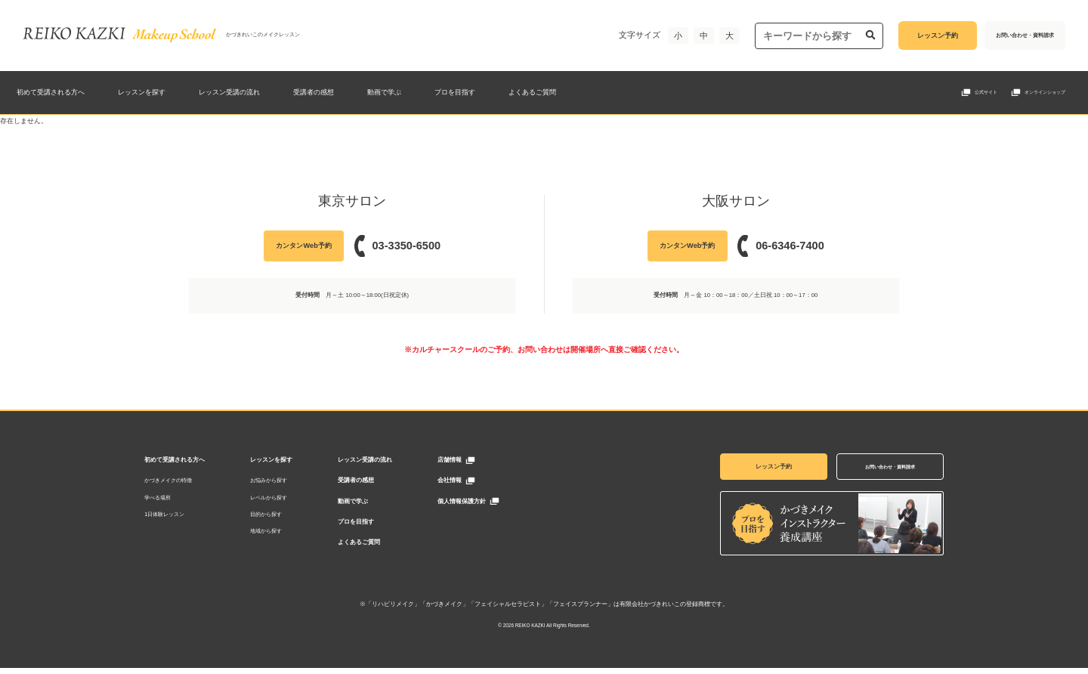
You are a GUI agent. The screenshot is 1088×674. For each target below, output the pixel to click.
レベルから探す (290, 499)
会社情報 (471, 482)
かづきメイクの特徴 (190, 482)
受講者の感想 (313, 92)
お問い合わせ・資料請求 (868, 467)
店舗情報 (471, 461)
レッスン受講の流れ (229, 92)
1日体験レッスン (186, 516)
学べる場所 (179, 499)
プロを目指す (454, 92)
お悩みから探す (290, 482)
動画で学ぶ (384, 92)
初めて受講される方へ (51, 92)
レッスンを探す (141, 92)
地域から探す (288, 533)
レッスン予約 (752, 467)
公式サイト (986, 91)
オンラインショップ (1045, 91)
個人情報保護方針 (483, 503)
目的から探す (288, 516)
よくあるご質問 (532, 92)
